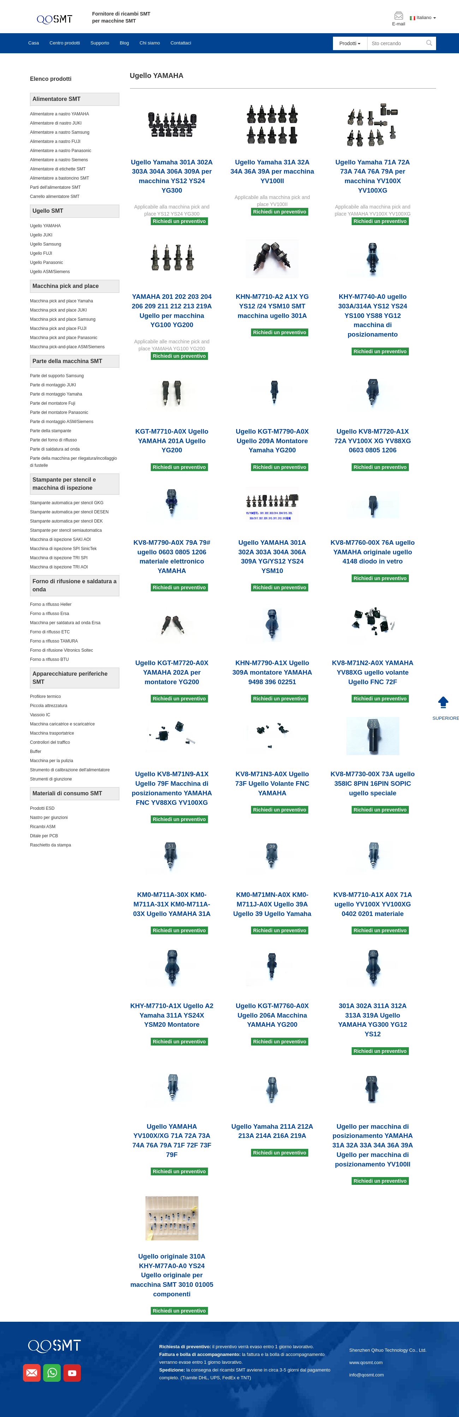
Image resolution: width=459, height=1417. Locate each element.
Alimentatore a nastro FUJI (55, 141)
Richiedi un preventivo (179, 221)
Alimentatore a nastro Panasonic (60, 150)
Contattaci (181, 43)
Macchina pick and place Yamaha (61, 301)
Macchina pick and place (65, 286)
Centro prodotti (64, 43)
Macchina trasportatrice (52, 733)
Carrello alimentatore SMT (54, 196)
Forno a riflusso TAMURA (54, 641)
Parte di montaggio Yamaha (56, 394)
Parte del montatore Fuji (52, 403)
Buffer (35, 751)
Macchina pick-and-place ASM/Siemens (67, 346)
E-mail (398, 24)
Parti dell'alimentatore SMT (55, 187)
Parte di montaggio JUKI (53, 384)
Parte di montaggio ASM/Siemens (61, 421)
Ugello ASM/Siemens (50, 271)
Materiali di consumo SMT (67, 793)
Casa (33, 43)
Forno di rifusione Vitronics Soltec (61, 650)
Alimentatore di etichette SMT (57, 169)
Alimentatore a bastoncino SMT (59, 178)
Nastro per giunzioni (49, 817)
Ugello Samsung (45, 244)
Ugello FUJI (41, 253)
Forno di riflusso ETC (50, 631)
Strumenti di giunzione (51, 779)
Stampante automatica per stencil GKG (66, 502)
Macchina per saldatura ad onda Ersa (65, 622)
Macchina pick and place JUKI (58, 310)
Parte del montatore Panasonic (59, 412)
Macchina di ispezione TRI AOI (59, 567)
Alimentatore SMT (56, 99)
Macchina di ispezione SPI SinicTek (63, 548)
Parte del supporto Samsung (57, 375)
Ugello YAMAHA (45, 225)
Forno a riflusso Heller (50, 604)
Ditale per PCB (44, 835)
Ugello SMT (47, 211)
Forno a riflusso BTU (49, 659)
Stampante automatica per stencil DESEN (69, 511)
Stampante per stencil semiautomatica (66, 530)
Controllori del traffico (50, 742)
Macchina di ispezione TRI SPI (59, 557)
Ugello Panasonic (46, 262)
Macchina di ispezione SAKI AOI (60, 539)
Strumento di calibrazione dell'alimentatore (70, 769)
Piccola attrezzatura (48, 705)
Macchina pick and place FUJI (58, 328)
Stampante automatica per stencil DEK (66, 521)
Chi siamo (149, 43)
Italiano (426, 17)
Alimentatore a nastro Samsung (59, 132)
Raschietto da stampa (50, 845)
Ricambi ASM (42, 826)
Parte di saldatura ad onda (55, 449)
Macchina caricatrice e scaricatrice (62, 724)
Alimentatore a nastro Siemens (59, 159)
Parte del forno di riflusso (53, 440)
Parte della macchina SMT (67, 361)
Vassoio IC (40, 714)
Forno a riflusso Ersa (49, 613)
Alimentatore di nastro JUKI (56, 123)
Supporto (99, 43)
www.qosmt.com (366, 1362)
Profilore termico (45, 696)
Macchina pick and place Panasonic (63, 337)
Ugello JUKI (41, 235)
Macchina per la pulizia (51, 760)
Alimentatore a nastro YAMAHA (59, 113)
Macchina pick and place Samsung (62, 319)
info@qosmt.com (366, 1374)
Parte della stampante (50, 430)
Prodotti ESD (42, 808)
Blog (124, 43)
